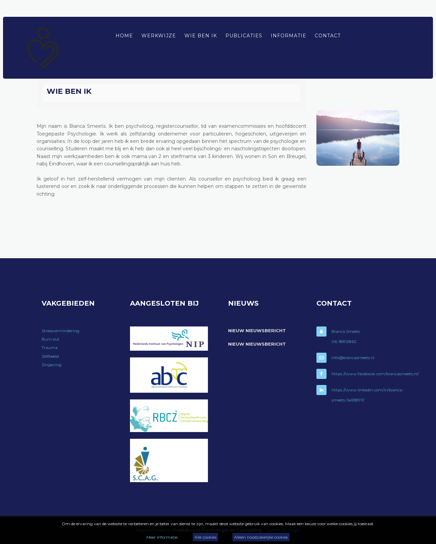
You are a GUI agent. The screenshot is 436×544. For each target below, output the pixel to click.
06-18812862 (344, 341)
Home (124, 36)
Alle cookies (205, 537)
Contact (328, 36)
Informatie (288, 36)
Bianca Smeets (346, 331)
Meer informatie (161, 537)
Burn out (50, 339)
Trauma (49, 347)
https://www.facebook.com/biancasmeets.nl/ (375, 373)
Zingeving (51, 364)
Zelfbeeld (50, 356)
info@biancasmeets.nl (353, 357)
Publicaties (243, 36)
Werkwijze (158, 36)
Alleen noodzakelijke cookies (261, 537)
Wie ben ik (200, 36)
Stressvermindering (60, 330)
